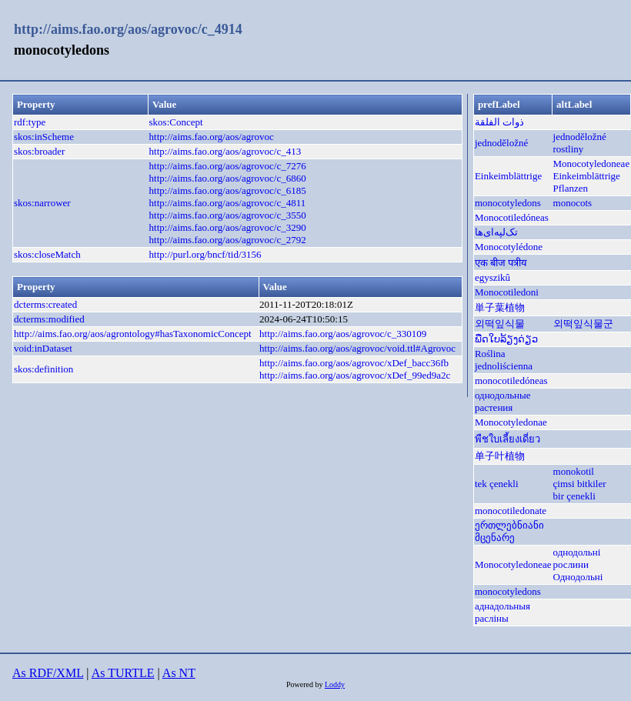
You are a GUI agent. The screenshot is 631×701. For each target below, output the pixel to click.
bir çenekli (574, 496)
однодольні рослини (577, 558)
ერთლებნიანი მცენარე (509, 531)
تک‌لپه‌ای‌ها (496, 232)
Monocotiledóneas (512, 217)
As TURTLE (123, 672)
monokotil (573, 471)
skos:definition (43, 369)
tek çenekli (497, 483)
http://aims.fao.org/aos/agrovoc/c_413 (225, 151)
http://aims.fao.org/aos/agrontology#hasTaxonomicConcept (133, 333)
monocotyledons (508, 203)
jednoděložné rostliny (579, 143)
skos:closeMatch (47, 254)
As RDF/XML (47, 672)
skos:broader (39, 151)
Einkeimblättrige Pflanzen (586, 182)
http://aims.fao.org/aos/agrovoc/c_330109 (342, 333)
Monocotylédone (509, 246)
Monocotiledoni (507, 292)
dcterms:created (45, 304)
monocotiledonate (510, 510)
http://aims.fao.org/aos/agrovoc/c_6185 (227, 190)
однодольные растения (503, 401)
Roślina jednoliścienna (504, 360)
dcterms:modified (49, 319)
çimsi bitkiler (579, 483)
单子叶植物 (500, 456)
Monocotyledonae (511, 422)
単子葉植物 (500, 307)
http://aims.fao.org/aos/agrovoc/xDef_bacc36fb (354, 363)
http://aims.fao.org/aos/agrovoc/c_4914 (128, 29)
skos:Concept (176, 122)
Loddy (335, 684)
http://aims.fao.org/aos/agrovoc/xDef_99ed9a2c (354, 375)
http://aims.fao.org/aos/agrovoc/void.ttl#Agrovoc (357, 348)
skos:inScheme (44, 136)
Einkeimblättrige (508, 176)
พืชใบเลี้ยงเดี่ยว (507, 439)
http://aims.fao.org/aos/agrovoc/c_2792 (227, 239)
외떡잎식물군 (583, 323)
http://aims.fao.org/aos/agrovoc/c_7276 (227, 166)
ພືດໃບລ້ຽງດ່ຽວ (506, 339)
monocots (573, 203)
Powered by (305, 684)
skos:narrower (42, 203)
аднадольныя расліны (502, 612)
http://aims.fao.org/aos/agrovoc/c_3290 (227, 227)
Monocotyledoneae (591, 163)
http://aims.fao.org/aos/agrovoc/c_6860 (227, 178)
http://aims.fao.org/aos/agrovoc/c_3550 (227, 215)
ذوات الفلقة (499, 122)
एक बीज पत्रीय (501, 263)
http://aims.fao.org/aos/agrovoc (211, 136)
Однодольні (578, 576)
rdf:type (29, 122)
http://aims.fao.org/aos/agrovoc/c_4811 (227, 203)
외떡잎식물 (500, 323)
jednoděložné (501, 143)
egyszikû (492, 277)
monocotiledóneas (511, 380)
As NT (178, 672)
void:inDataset (43, 348)
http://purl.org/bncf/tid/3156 (205, 254)
